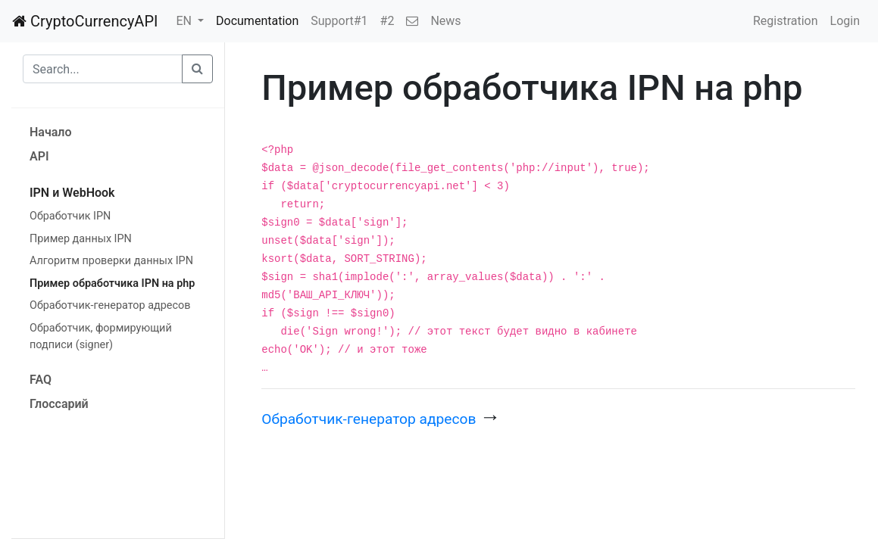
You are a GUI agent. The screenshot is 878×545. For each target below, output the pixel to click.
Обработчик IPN (70, 216)
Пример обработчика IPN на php (112, 283)
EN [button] (185, 21)
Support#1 (339, 21)
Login (845, 21)
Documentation (257, 21)
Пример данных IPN (81, 238)
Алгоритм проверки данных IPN (111, 260)
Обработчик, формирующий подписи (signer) (101, 336)
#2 (387, 21)
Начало (51, 132)
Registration (785, 21)
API (39, 156)
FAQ (41, 379)
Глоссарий (59, 404)
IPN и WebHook (72, 192)
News (445, 21)
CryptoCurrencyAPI (85, 21)
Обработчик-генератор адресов (110, 305)
